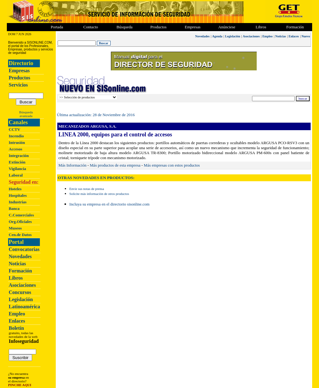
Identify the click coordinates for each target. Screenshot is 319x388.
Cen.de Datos (20, 234)
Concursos (20, 292)
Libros (16, 278)
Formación (295, 27)
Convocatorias (24, 249)
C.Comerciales (21, 215)
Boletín (16, 328)
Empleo (17, 313)
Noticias (17, 263)
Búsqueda (26, 112)
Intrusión (17, 142)
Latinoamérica (24, 306)
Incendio (16, 136)
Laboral (16, 175)
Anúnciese (226, 27)
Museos (15, 228)
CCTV (14, 129)
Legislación (21, 299)
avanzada (26, 116)
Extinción (17, 162)
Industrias (17, 202)
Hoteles (15, 189)
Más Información (73, 165)
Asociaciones (22, 285)
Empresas (193, 27)
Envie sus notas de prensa (86, 189)
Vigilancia (17, 168)
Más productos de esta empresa (115, 165)
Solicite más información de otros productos (99, 194)
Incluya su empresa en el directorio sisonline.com (109, 204)
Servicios (18, 85)
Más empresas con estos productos (172, 165)
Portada (57, 27)
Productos (19, 77)
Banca (14, 208)
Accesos (15, 149)
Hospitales (18, 195)
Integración (19, 155)
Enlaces (17, 321)
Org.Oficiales (20, 221)
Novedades (20, 256)
